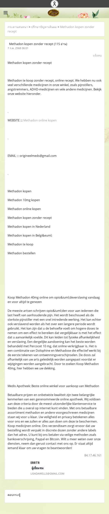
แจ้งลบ (97, 55)
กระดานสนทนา (18, 27)
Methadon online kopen (40, 120)
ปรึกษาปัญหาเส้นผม (44, 27)
